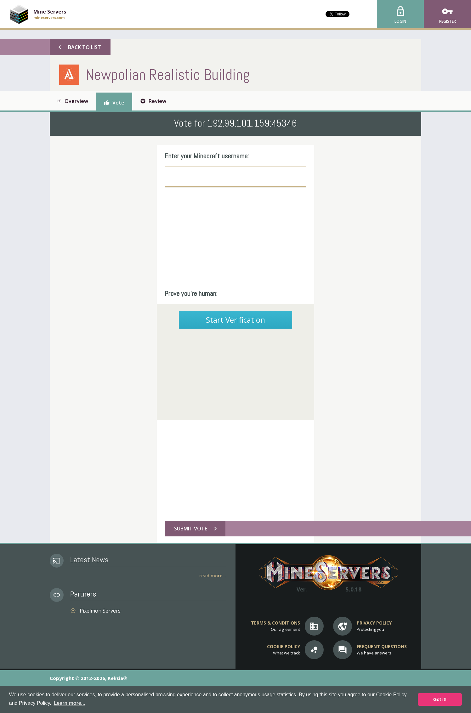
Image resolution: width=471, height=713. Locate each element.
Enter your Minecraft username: (207, 155)
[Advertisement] (235, 239)
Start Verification (235, 319)
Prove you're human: (191, 293)
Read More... (212, 576)
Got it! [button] (439, 699)
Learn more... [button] (69, 703)
